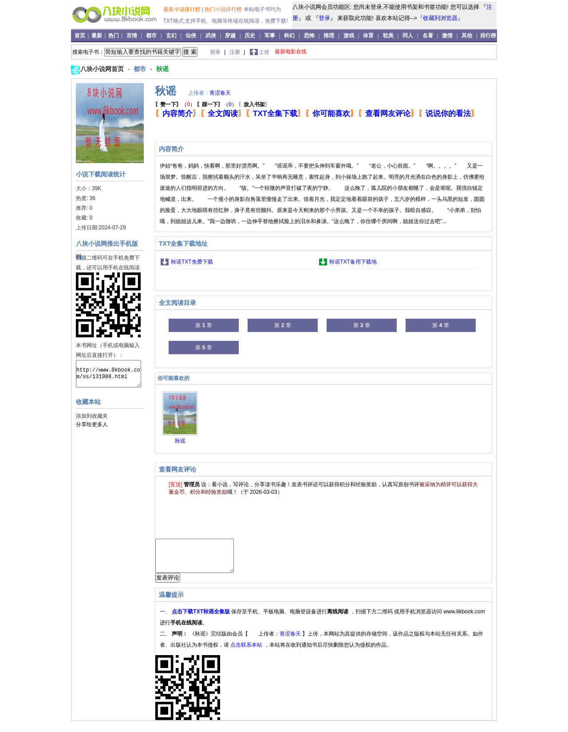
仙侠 (190, 35)
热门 (114, 35)
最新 (97, 35)
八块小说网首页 (103, 68)
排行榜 (488, 35)
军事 (269, 35)
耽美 (388, 35)
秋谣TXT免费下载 (192, 262)
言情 (131, 35)
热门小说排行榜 (224, 9)
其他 (467, 35)
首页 (81, 35)
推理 (328, 35)
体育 (368, 35)
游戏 (348, 35)
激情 (447, 35)
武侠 (210, 35)
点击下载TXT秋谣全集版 (201, 618)
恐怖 (309, 35)
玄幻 (171, 35)
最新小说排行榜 (182, 9)
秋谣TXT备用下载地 (353, 262)
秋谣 (162, 68)
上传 (264, 52)
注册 (235, 52)
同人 (407, 35)
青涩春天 (220, 93)
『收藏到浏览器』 (440, 18)
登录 (324, 18)
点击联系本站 (247, 651)
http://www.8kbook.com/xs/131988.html (108, 374)
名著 (427, 35)
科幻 (289, 35)
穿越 (230, 35)
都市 (151, 35)
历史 (250, 35)
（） (175, 104)
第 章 (203, 325)
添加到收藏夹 (92, 416)
